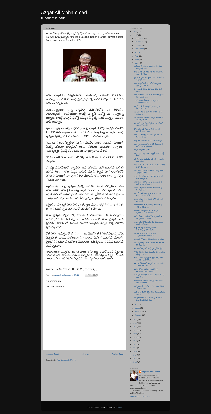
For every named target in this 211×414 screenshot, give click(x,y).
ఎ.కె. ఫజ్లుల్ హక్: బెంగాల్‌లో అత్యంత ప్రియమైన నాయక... (147, 84)
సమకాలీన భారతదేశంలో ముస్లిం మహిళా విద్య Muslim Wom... (148, 217)
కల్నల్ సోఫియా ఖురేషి (142, 150)
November (139, 42)
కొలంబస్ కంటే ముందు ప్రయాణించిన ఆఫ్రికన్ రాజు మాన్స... (147, 130)
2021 (135, 330)
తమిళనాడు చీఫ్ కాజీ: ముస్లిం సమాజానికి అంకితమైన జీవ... (148, 119)
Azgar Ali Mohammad (64, 12)
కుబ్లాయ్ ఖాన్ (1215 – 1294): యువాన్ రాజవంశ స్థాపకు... (148, 177)
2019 (135, 337)
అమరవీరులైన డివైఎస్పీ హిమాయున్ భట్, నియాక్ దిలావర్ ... (148, 124)
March (137, 308)
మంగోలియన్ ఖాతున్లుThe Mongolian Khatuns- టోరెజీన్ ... (148, 194)
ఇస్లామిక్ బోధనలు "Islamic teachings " (148, 141)
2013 (135, 358)
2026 (135, 32)
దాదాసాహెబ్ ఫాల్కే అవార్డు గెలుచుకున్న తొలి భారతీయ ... (148, 206)
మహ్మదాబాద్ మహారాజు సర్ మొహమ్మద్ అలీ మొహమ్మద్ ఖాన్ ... (148, 145)
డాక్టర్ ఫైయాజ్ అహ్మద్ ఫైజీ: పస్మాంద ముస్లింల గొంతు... (147, 107)
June (137, 59)
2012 (135, 362)
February (139, 311)
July (136, 56)
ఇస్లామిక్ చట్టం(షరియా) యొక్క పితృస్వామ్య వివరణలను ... (145, 229)
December (139, 38)
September (139, 49)
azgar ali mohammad (151, 372)
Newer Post (52, 354)
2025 (135, 35)
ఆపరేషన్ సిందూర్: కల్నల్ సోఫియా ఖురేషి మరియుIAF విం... (149, 264)
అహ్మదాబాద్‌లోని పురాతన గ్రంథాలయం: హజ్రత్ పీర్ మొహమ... (148, 299)
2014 (135, 355)
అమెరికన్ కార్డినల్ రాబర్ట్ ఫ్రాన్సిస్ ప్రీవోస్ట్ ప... (149, 248)
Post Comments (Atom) (66, 360)
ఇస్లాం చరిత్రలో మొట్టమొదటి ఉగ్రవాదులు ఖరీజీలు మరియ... (148, 223)
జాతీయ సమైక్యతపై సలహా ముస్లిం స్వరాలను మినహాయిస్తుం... (146, 212)
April (137, 304)
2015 (135, 351)
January (138, 315)
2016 (135, 348)
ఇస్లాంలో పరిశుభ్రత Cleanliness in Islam (149, 239)
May (137, 63)
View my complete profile (140, 397)
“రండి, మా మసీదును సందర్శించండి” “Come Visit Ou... (147, 101)
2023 (135, 323)
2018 (135, 341)
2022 (135, 327)
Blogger (120, 407)
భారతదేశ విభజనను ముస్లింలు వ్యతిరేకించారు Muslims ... (145, 234)
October (138, 45)
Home (85, 354)
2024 (135, 320)
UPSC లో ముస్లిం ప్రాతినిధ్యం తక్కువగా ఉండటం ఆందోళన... (148, 259)
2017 (135, 344)
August (138, 52)
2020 (135, 334)
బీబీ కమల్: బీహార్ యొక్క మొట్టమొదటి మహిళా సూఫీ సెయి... (148, 183)
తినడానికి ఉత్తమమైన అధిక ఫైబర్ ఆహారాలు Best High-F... (146, 270)
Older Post (118, 354)
